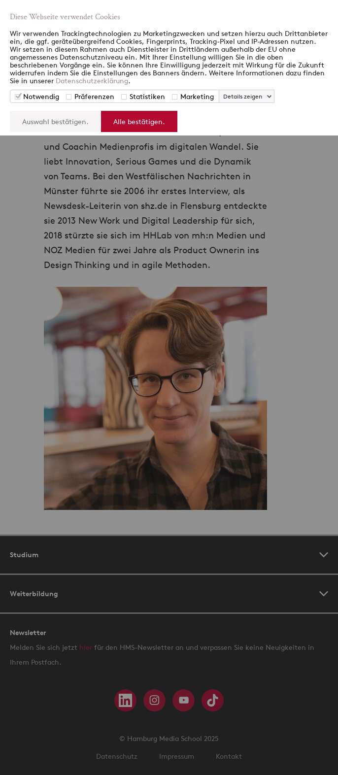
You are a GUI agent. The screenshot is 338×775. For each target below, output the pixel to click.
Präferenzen (94, 96)
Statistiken (147, 96)
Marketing (197, 96)
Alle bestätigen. (139, 121)
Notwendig (41, 96)
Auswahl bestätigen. (55, 121)
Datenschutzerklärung (92, 80)
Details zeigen (242, 96)
